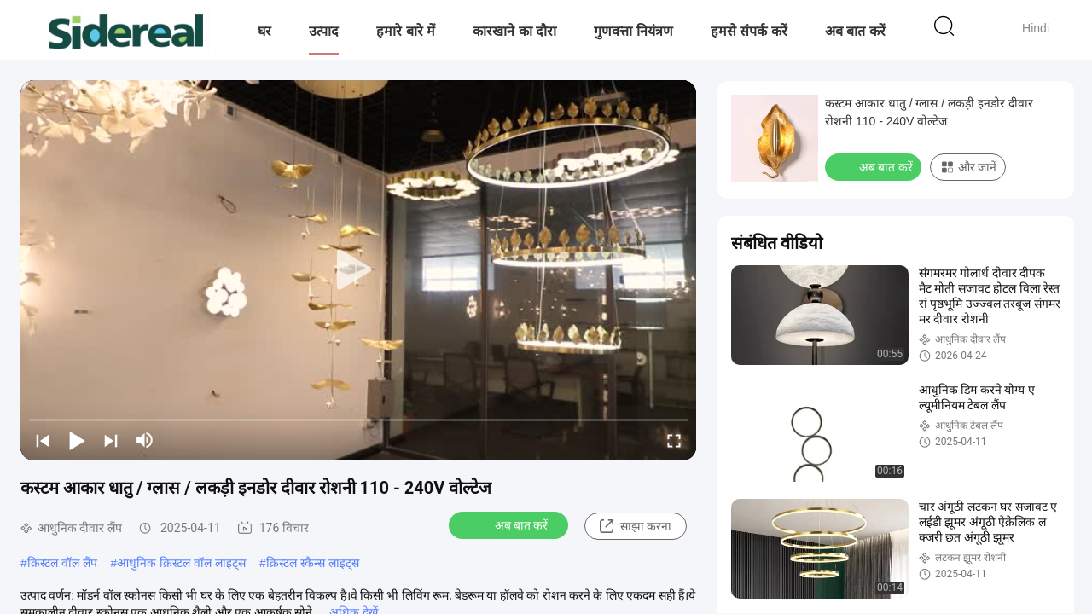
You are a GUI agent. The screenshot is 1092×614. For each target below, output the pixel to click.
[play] (358, 270)
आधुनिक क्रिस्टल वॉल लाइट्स (181, 563)
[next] (111, 440)
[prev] (43, 440)
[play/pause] (77, 440)
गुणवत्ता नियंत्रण (633, 31)
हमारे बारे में (405, 31)
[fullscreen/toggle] (674, 440)
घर (264, 31)
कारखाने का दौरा (514, 31)
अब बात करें (855, 31)
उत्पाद (324, 31)
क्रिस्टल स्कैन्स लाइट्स (312, 563)
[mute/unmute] (145, 440)
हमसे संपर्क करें (749, 31)
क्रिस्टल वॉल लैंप (62, 563)
